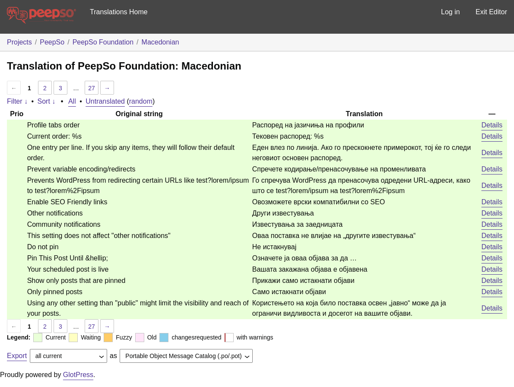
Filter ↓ (17, 101)
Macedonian (160, 42)
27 (91, 88)
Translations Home (119, 12)
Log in (450, 12)
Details (491, 125)
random (140, 101)
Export (17, 355)
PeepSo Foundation (103, 42)
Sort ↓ (47, 101)
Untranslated (105, 101)
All (72, 101)
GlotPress (78, 374)
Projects (19, 42)
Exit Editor (491, 12)
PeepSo (52, 42)
